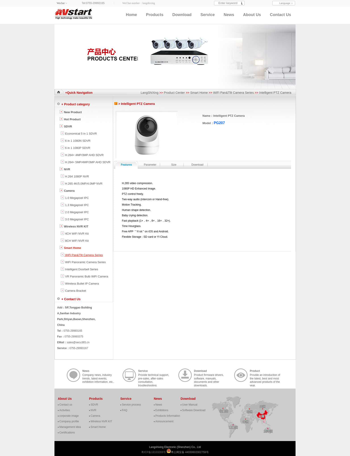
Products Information (167, 415)
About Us (252, 14)
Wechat (61, 3)
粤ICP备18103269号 (154, 452)
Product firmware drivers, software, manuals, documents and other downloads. (209, 375)
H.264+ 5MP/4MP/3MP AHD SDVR (85, 162)
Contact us (65, 404)
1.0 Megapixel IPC (74, 198)
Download (182, 14)
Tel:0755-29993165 (93, 3)
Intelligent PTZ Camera (275, 92)
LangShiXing (149, 92)
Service (207, 14)
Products (154, 14)
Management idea (70, 427)
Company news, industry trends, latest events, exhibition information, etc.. (98, 375)
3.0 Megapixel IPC (74, 219)
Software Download (193, 410)
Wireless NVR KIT (73, 226)
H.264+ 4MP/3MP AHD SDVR (82, 155)
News (229, 14)
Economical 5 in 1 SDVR (78, 133)
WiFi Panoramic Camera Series (83, 262)
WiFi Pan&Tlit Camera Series (233, 92)
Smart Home (199, 92)
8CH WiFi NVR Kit (74, 240)
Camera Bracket (73, 290)
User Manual (189, 404)
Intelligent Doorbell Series (79, 269)
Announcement (164, 421)
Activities (64, 410)
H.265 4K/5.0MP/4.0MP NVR (81, 183)
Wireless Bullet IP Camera (79, 283)
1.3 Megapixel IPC (74, 205)
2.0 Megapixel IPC (74, 212)
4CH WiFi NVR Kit (74, 233)
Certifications (67, 432)
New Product (70, 112)
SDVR (65, 126)
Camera (67, 190)
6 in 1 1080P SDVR (75, 148)
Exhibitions (161, 410)
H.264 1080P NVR (74, 176)
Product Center (174, 92)
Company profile (69, 421)
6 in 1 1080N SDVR (75, 140)
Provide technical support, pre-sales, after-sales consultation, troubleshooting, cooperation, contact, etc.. (153, 375)
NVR (64, 169)
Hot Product (70, 119)
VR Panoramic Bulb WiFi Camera (84, 276)
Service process (131, 404)
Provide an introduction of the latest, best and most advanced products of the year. (265, 375)
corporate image (69, 415)
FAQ (124, 410)
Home (131, 14)
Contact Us (280, 14)
